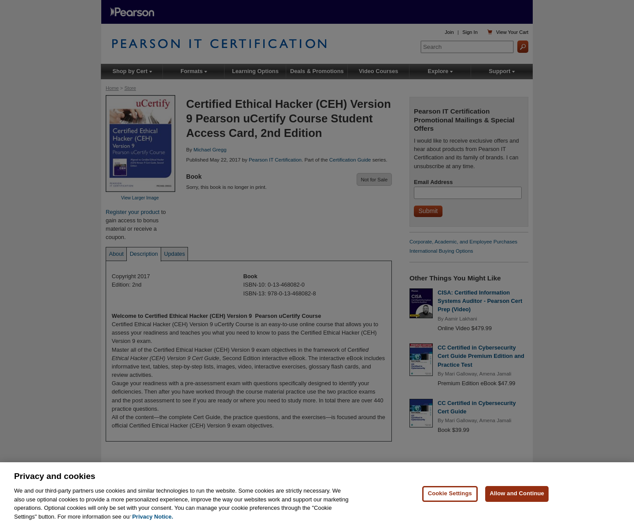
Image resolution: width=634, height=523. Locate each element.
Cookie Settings (450, 502)
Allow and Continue (517, 502)
